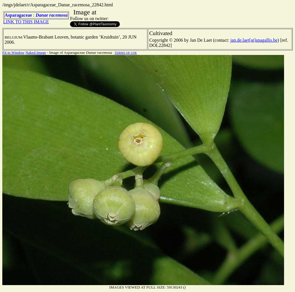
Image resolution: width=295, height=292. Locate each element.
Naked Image (35, 52)
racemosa (58, 15)
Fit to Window (13, 52)
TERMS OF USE (125, 52)
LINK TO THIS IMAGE (26, 21)
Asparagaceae (18, 15)
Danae (42, 15)
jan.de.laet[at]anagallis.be (253, 40)
